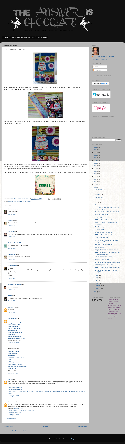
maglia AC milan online (27, 410)
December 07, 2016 (14, 373)
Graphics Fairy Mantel (101, 237)
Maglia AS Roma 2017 (15, 412)
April (97, 280)
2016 (95, 173)
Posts (95, 66)
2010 (95, 292)
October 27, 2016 (13, 342)
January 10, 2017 (13, 396)
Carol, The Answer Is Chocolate (104, 56)
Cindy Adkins (12, 265)
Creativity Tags (99, 229)
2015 (95, 176)
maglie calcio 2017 (13, 410)
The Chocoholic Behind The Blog (22, 38)
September (99, 197)
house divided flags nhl (15, 389)
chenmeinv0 (12, 318)
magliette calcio (18, 408)
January (98, 288)
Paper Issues (27, 201)
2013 (95, 181)
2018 (95, 168)
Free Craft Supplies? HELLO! (104, 244)
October (98, 194)
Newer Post (8, 427)
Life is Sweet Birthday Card (103, 257)
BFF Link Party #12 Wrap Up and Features (108, 220)
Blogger (73, 439)
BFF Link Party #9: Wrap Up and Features (108, 267)
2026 (95, 147)
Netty (10, 295)
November (98, 192)
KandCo (19, 201)
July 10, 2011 (12, 214)
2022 (95, 157)
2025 (95, 149)
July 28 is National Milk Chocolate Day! (107, 212)
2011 (95, 187)
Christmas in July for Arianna (103, 232)
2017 (95, 171)
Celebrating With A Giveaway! (104, 265)
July (96, 202)
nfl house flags (12, 391)
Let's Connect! (42, 38)
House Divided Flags (40, 391)
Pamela (10, 220)
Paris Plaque (99, 217)
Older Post (82, 427)
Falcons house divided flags (25, 391)
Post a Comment (11, 418)
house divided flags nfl (15, 387)
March (97, 283)
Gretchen (11, 209)
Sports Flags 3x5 (52, 391)
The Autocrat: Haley (14, 284)
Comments (97, 70)
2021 (95, 160)
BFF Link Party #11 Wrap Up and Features (108, 235)
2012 (95, 184)
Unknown (11, 402)
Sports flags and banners (65, 391)
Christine (11, 231)
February (98, 285)
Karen (10, 379)
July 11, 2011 (12, 259)
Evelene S (11, 307)
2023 (95, 155)
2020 (95, 163)
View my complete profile (99, 59)
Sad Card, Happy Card (102, 214)
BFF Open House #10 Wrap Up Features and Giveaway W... (107, 253)
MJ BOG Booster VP (14, 243)
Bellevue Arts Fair (100, 205)
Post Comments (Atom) (19, 431)
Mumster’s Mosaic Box (102, 259)
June (97, 275)
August (97, 200)
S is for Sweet (99, 247)
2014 (95, 179)
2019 (95, 165)
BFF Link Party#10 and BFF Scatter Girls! (107, 262)
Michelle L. (11, 254)
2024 (95, 152)
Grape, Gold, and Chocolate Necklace (106, 250)
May (96, 277)
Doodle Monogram (100, 227)
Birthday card (12, 201)
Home (6, 38)
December (98, 189)
